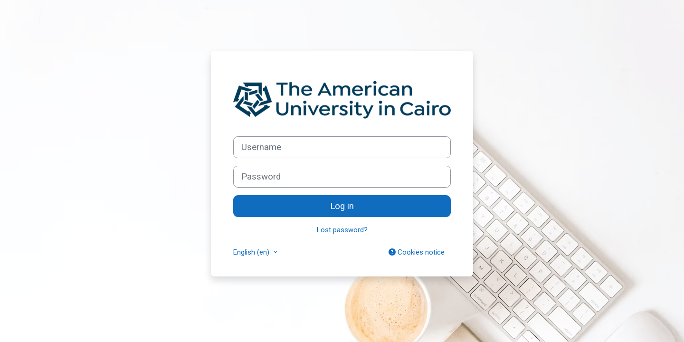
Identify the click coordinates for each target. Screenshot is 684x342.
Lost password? (342, 230)
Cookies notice (417, 252)
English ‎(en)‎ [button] (252, 252)
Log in (342, 206)
